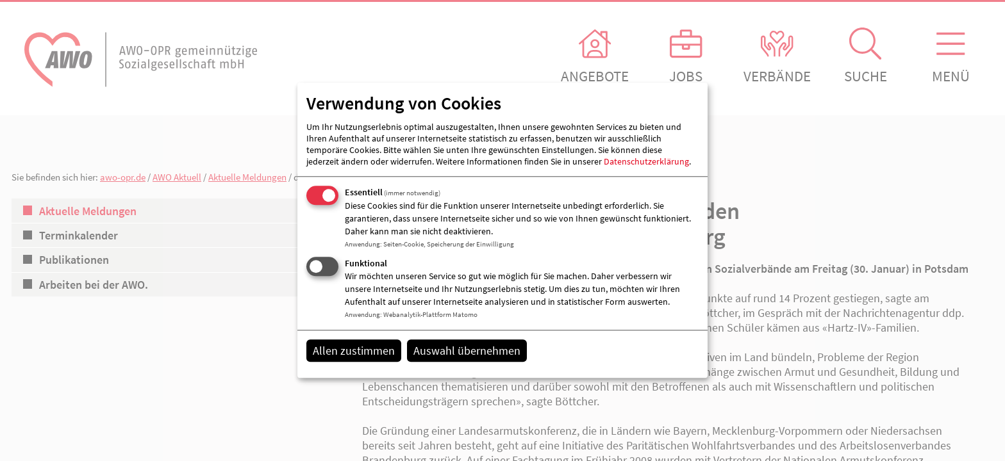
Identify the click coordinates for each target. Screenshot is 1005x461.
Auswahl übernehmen (466, 350)
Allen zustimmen (354, 350)
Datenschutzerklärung (646, 161)
